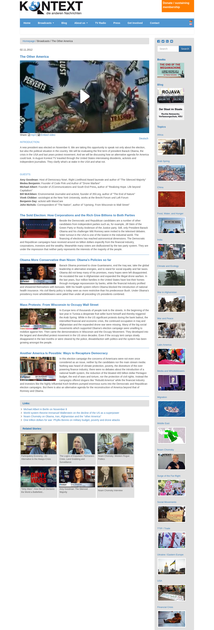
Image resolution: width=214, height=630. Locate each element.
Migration (162, 397)
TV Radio (100, 23)
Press (116, 23)
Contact (154, 23)
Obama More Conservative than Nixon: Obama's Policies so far (65, 260)
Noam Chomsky (165, 449)
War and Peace (165, 318)
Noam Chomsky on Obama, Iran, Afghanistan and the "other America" (62, 416)
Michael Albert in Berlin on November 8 (45, 409)
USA (159, 580)
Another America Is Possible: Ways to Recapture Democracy (64, 353)
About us (81, 23)
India (159, 239)
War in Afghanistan (167, 292)
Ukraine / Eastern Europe (170, 554)
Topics (161, 126)
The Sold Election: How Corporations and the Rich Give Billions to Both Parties (77, 215)
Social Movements (166, 502)
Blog (64, 23)
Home (27, 23)
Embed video (48, 134)
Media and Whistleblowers (171, 371)
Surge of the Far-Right (168, 476)
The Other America (34, 56)
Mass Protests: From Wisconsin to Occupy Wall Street (59, 304)
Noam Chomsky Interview (110, 490)
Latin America (164, 344)
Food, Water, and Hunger (170, 213)
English (190, 24)
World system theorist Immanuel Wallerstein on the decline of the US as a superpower (71, 412)
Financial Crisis (165, 607)
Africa (160, 134)
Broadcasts (46, 23)
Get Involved (135, 23)
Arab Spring (163, 161)
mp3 (33, 134)
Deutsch (190, 21)
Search (185, 48)
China (160, 187)
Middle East (163, 423)
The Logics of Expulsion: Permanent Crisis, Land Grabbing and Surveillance (77, 459)
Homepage (29, 41)
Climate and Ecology (168, 266)
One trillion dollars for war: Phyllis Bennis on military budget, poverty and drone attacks (72, 420)
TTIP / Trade (163, 528)
